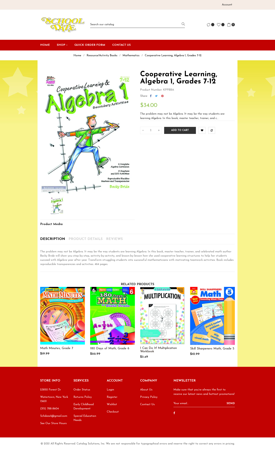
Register (112, 397)
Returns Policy (82, 397)
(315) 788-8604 (49, 408)
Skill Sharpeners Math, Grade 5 (212, 348)
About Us (146, 389)
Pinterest (162, 96)
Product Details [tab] (86, 239)
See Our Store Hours (53, 423)
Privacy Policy (148, 397)
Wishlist (112, 404)
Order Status (81, 389)
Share (151, 96)
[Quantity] (151, 130)
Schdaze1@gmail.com (53, 416)
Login (110, 389)
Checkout (113, 411)
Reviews (114, 239)
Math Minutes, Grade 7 (56, 348)
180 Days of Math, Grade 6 (109, 348)
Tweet (156, 96)
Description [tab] (52, 239)
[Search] (137, 25)
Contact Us (147, 404)
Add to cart (180, 130)
